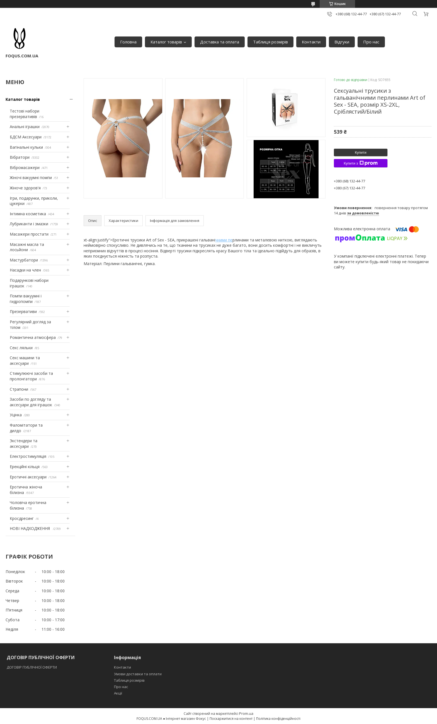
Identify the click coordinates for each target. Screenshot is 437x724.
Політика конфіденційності (278, 718)
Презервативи (23, 311)
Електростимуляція (28, 456)
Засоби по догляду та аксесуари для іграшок (31, 402)
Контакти (311, 42)
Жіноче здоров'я (25, 187)
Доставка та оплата (219, 42)
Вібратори (20, 157)
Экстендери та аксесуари (23, 443)
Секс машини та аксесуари (25, 360)
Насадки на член (25, 270)
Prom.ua (246, 713)
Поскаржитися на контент (231, 718)
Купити (360, 152)
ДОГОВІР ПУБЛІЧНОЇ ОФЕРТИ (32, 667)
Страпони (19, 389)
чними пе (223, 240)
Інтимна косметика (28, 213)
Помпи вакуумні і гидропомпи (26, 298)
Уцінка (16, 414)
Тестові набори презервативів (24, 113)
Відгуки (341, 42)
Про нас (371, 42)
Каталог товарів (166, 42)
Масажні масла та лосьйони (27, 247)
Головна (128, 42)
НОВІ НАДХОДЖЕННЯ (30, 528)
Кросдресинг (22, 518)
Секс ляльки (21, 347)
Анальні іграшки (25, 126)
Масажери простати (29, 234)
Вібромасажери (25, 167)
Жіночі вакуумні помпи (31, 177)
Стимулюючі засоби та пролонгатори (31, 376)
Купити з (360, 163)
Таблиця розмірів (270, 42)
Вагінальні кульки (26, 147)
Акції (118, 693)
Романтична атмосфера (33, 337)
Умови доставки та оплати (138, 673)
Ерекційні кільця (25, 466)
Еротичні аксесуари (28, 477)
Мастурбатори (24, 260)
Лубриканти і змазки (29, 223)
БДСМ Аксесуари (26, 137)
